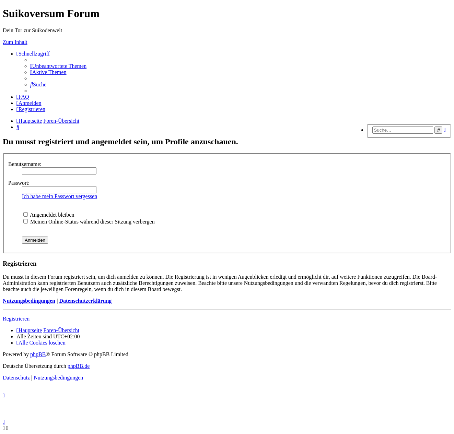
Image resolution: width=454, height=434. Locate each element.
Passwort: (19, 183)
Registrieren (16, 319)
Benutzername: (25, 164)
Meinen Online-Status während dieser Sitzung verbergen (89, 222)
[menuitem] (58, 66)
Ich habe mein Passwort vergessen (59, 196)
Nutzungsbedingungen (29, 301)
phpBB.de (79, 366)
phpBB (38, 354)
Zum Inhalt (15, 42)
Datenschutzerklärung (85, 301)
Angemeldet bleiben (48, 215)
